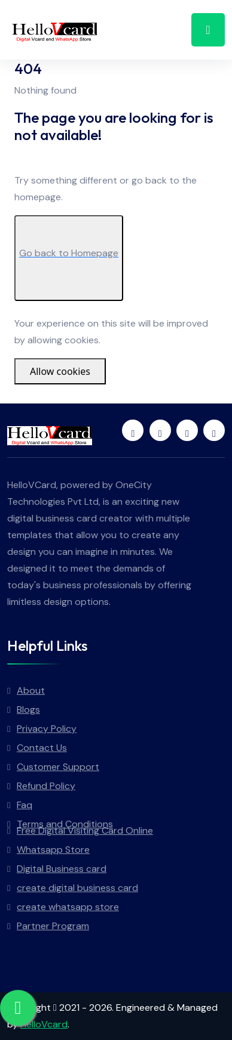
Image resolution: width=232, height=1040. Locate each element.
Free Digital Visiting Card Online (85, 830)
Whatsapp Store (53, 849)
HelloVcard (44, 1024)
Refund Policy (46, 786)
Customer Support (58, 766)
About (31, 690)
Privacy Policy (47, 728)
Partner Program (53, 926)
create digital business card (77, 887)
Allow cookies (60, 371)
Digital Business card (61, 868)
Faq (24, 805)
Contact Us (42, 747)
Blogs (28, 709)
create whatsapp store (68, 907)
